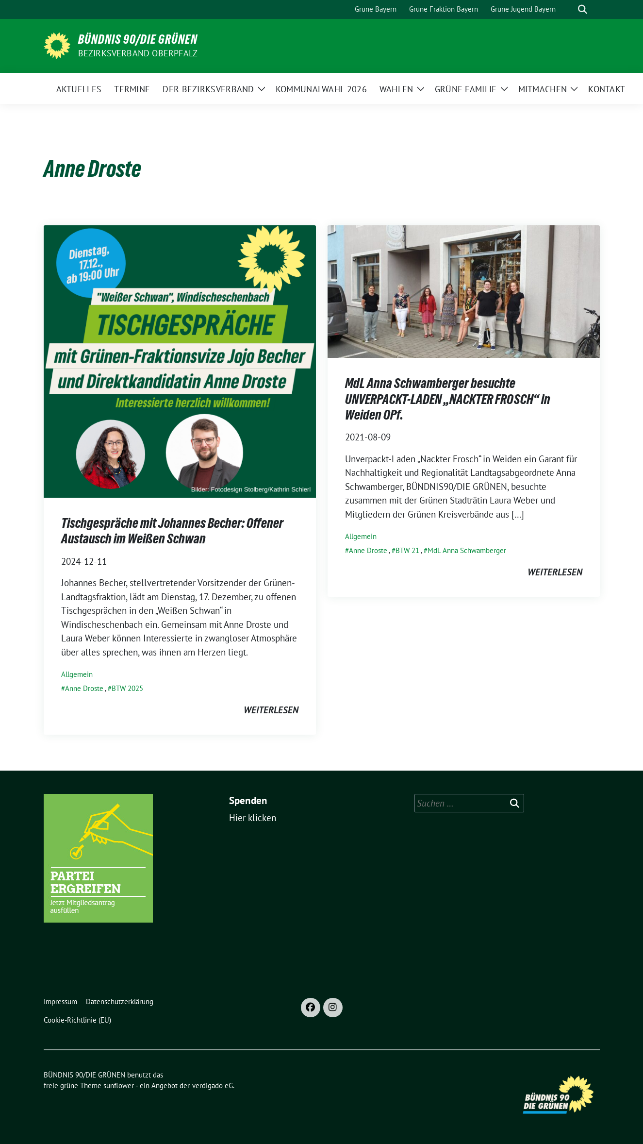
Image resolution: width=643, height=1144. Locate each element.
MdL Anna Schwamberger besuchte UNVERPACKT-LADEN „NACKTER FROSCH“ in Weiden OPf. (447, 398)
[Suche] (568, 9)
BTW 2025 (127, 688)
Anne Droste (84, 688)
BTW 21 (407, 550)
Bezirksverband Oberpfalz (138, 53)
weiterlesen (271, 710)
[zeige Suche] (582, 9)
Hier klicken (252, 818)
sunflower (118, 1085)
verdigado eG (212, 1085)
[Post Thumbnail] (180, 360)
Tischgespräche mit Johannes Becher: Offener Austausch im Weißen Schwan (172, 530)
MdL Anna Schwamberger (467, 550)
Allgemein (77, 674)
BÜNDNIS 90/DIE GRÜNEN (138, 39)
